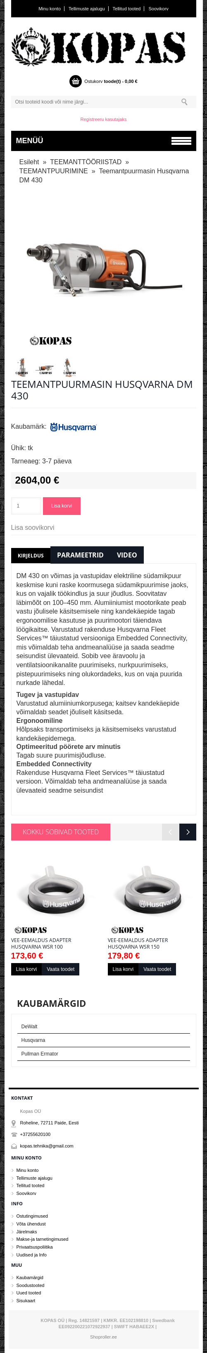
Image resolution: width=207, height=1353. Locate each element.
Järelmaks (27, 1231)
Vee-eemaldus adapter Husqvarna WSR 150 (138, 943)
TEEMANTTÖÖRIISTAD (85, 161)
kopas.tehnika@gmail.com (47, 1145)
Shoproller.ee (103, 1336)
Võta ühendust (31, 1223)
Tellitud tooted (127, 8)
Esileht (29, 161)
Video (127, 555)
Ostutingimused (32, 1216)
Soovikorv (159, 8)
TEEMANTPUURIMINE (53, 171)
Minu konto (49, 8)
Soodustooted (31, 1285)
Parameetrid (80, 555)
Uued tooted (29, 1292)
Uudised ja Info (32, 1254)
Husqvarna (33, 1040)
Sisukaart (26, 1300)
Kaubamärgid (30, 1277)
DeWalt (29, 1027)
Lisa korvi (61, 506)
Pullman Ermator (39, 1054)
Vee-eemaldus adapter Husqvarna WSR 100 (41, 943)
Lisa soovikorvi (33, 527)
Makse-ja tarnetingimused (43, 1239)
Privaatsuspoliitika (35, 1246)
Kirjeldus (31, 555)
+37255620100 (35, 1134)
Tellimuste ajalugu (87, 8)
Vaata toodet (60, 969)
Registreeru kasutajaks (104, 119)
